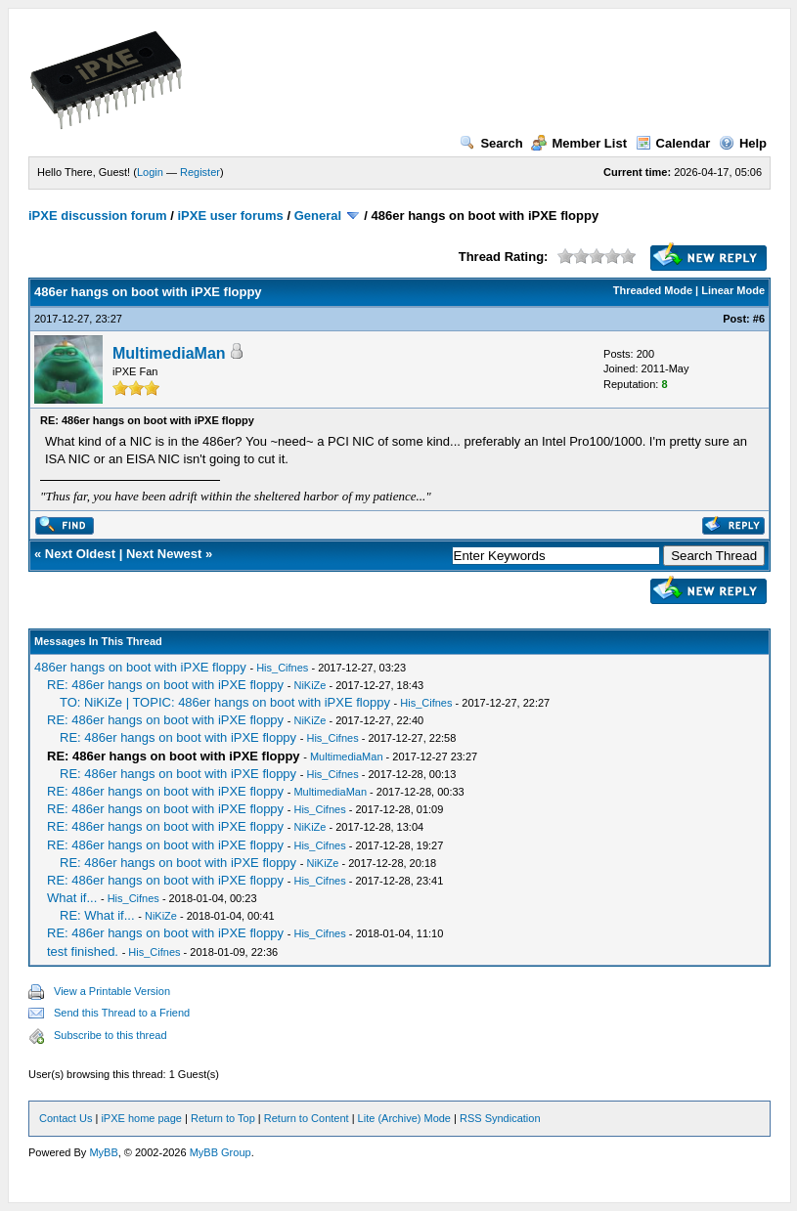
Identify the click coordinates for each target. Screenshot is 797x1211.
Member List (579, 143)
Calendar (673, 143)
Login (150, 172)
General (317, 215)
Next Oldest (80, 553)
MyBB (103, 1152)
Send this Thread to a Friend (122, 1012)
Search (491, 143)
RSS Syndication (500, 1118)
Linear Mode (733, 290)
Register (200, 172)
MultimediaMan (169, 353)
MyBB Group (220, 1152)
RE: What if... (97, 915)
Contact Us (65, 1118)
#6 (759, 318)
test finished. (82, 951)
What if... (72, 897)
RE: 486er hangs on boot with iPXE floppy (165, 684)
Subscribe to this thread (110, 1035)
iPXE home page (141, 1118)
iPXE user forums (230, 215)
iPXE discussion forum (97, 215)
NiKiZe (309, 685)
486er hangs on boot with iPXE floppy (140, 667)
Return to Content (306, 1118)
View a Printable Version (112, 991)
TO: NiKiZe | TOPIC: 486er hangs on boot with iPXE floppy (225, 702)
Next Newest (163, 553)
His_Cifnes (282, 667)
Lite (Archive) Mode (404, 1118)
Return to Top (223, 1118)
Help (743, 143)
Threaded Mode (652, 290)
